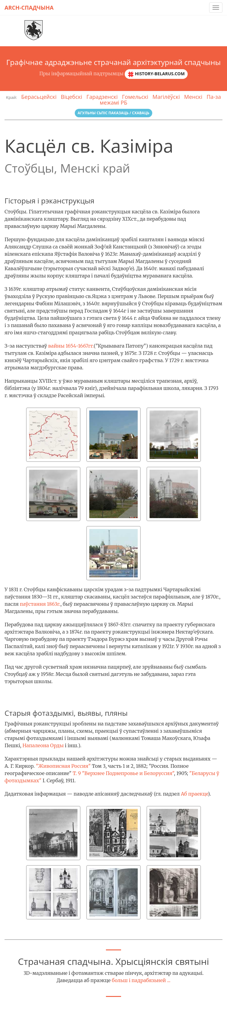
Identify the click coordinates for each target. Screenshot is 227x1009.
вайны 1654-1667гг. (71, 346)
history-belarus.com (156, 74)
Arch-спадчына (29, 7)
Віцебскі (71, 96)
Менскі (193, 96)
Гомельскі (135, 96)
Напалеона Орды (43, 745)
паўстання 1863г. (40, 604)
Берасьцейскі (39, 96)
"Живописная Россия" (63, 766)
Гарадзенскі (102, 96)
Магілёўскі (166, 96)
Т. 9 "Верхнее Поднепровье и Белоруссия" (123, 773)
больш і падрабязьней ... (141, 980)
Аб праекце (194, 794)
